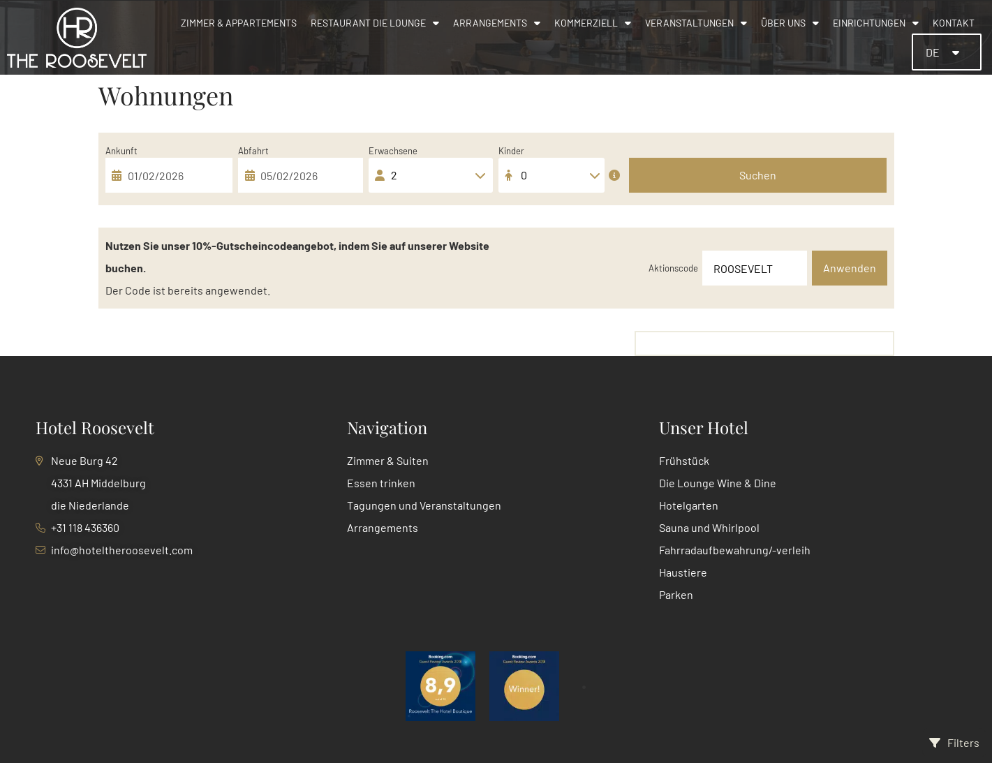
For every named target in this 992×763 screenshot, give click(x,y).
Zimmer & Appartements (239, 23)
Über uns (790, 23)
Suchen (757, 175)
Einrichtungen (876, 23)
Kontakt (954, 23)
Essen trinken (381, 482)
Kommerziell (592, 23)
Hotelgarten (688, 505)
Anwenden (849, 267)
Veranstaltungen (696, 23)
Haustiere (683, 572)
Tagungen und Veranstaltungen (424, 505)
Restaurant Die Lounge (375, 23)
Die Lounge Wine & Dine (717, 482)
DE (934, 52)
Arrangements (496, 23)
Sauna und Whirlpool (709, 527)
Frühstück (684, 460)
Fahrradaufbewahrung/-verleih (734, 549)
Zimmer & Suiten (388, 460)
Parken (676, 594)
